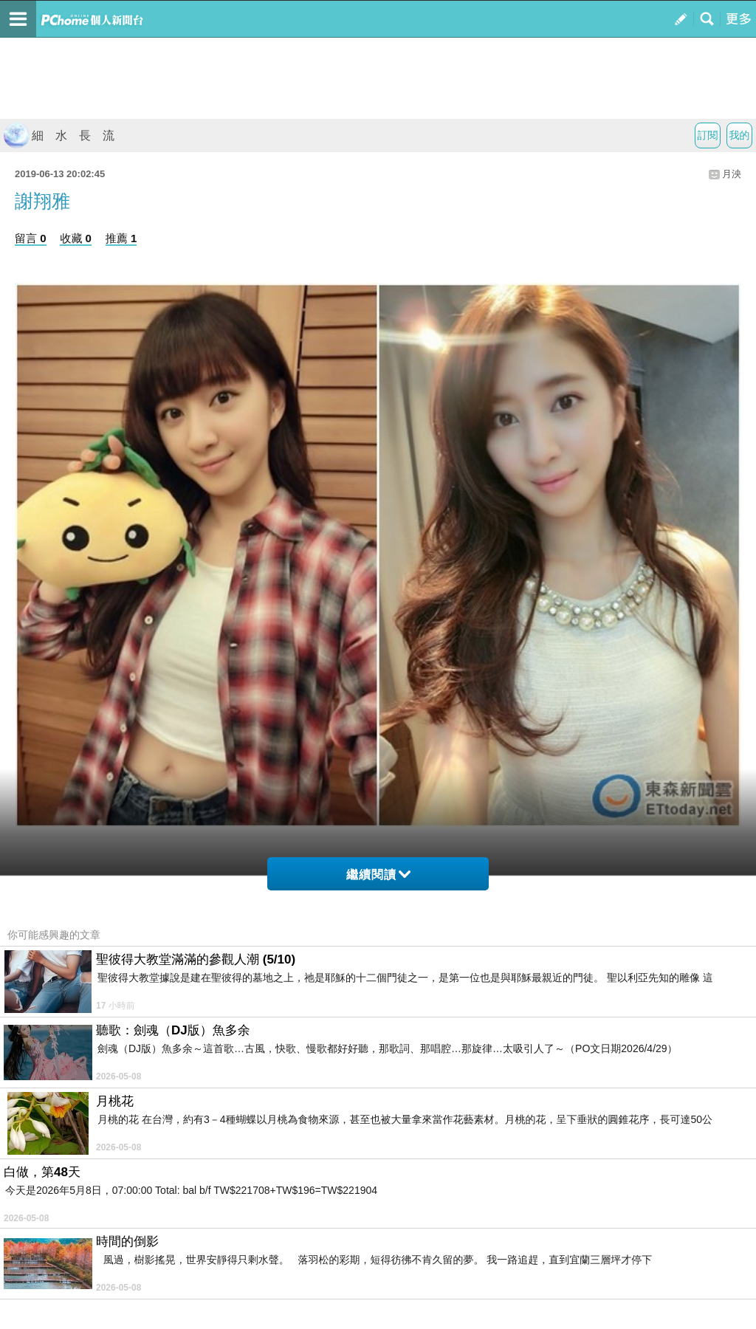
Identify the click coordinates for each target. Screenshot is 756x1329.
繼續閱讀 (378, 874)
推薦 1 (121, 238)
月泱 (731, 173)
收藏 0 (76, 238)
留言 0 (31, 238)
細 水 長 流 (59, 135)
